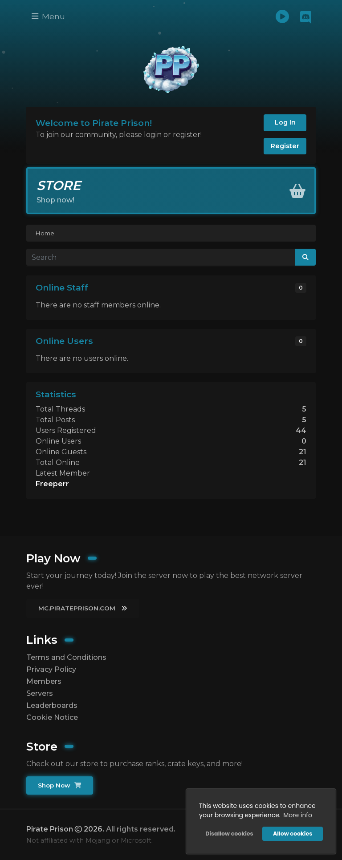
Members (43, 681)
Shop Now (59, 785)
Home (44, 233)
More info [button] (297, 815)
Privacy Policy (51, 669)
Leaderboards (51, 705)
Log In (285, 122)
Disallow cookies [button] (229, 833)
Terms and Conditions (66, 657)
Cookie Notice (52, 717)
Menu (48, 16)
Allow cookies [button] (292, 833)
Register (285, 146)
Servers (39, 693)
